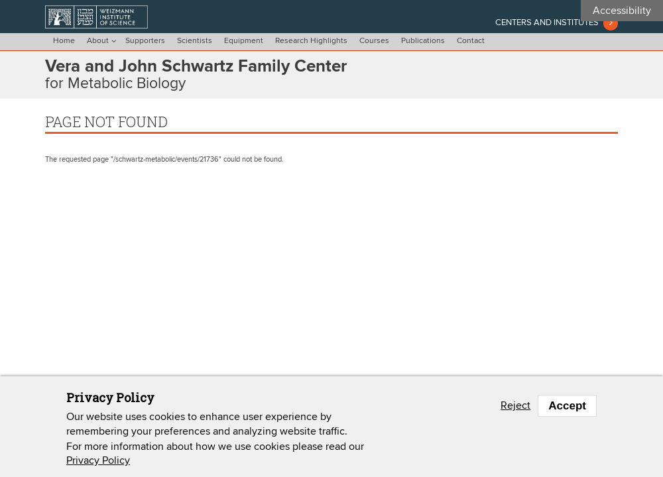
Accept (567, 405)
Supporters (145, 41)
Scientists (194, 41)
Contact (471, 41)
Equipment (243, 41)
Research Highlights (311, 41)
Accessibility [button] (622, 10)
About (98, 41)
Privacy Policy (98, 460)
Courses (374, 41)
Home (64, 41)
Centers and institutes (547, 22)
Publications (423, 41)
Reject (515, 405)
